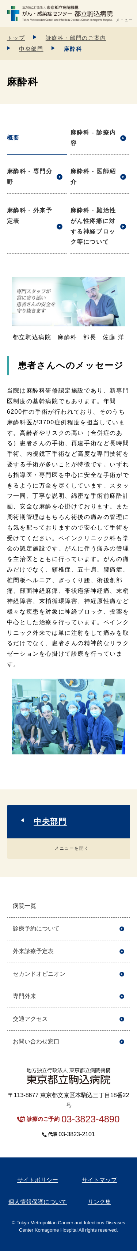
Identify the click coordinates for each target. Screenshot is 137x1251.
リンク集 (99, 1202)
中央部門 (31, 49)
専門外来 (24, 996)
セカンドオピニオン (39, 974)
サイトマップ (99, 1180)
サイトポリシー (37, 1180)
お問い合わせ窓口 (36, 1041)
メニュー (124, 20)
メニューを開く (71, 848)
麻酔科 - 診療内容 (93, 137)
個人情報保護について (37, 1202)
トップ (16, 38)
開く (121, 906)
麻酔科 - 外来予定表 (30, 215)
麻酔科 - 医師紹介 (93, 176)
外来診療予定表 (33, 951)
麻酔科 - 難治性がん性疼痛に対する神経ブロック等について (93, 226)
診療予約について (36, 928)
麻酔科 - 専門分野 (30, 176)
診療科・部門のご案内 (76, 38)
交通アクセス (30, 1019)
